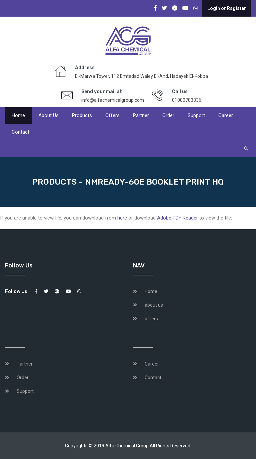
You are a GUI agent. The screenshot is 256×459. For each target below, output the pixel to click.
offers (112, 115)
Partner (141, 115)
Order (168, 115)
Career (225, 115)
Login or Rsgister (226, 8)
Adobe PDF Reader (177, 218)
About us (48, 115)
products (82, 115)
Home (18, 115)
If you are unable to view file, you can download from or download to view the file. (116, 218)
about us (154, 305)
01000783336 (186, 100)
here (122, 218)
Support (196, 115)
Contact (20, 132)
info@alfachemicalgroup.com (112, 100)
